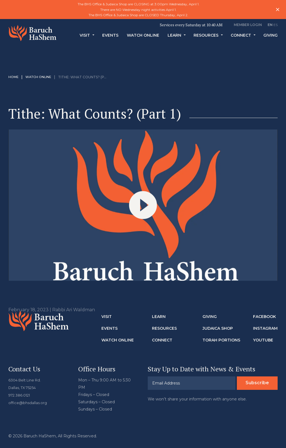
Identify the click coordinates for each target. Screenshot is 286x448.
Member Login (248, 25)
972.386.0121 (20, 394)
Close (277, 9)
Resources (206, 38)
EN (270, 25)
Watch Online (143, 38)
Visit (85, 38)
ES (275, 25)
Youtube (263, 340)
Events (110, 38)
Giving (270, 38)
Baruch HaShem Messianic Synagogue (33, 36)
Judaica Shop (217, 328)
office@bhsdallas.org (28, 401)
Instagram (265, 328)
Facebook (264, 316)
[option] (143, 9)
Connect (241, 38)
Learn (174, 38)
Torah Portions (221, 340)
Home (13, 77)
